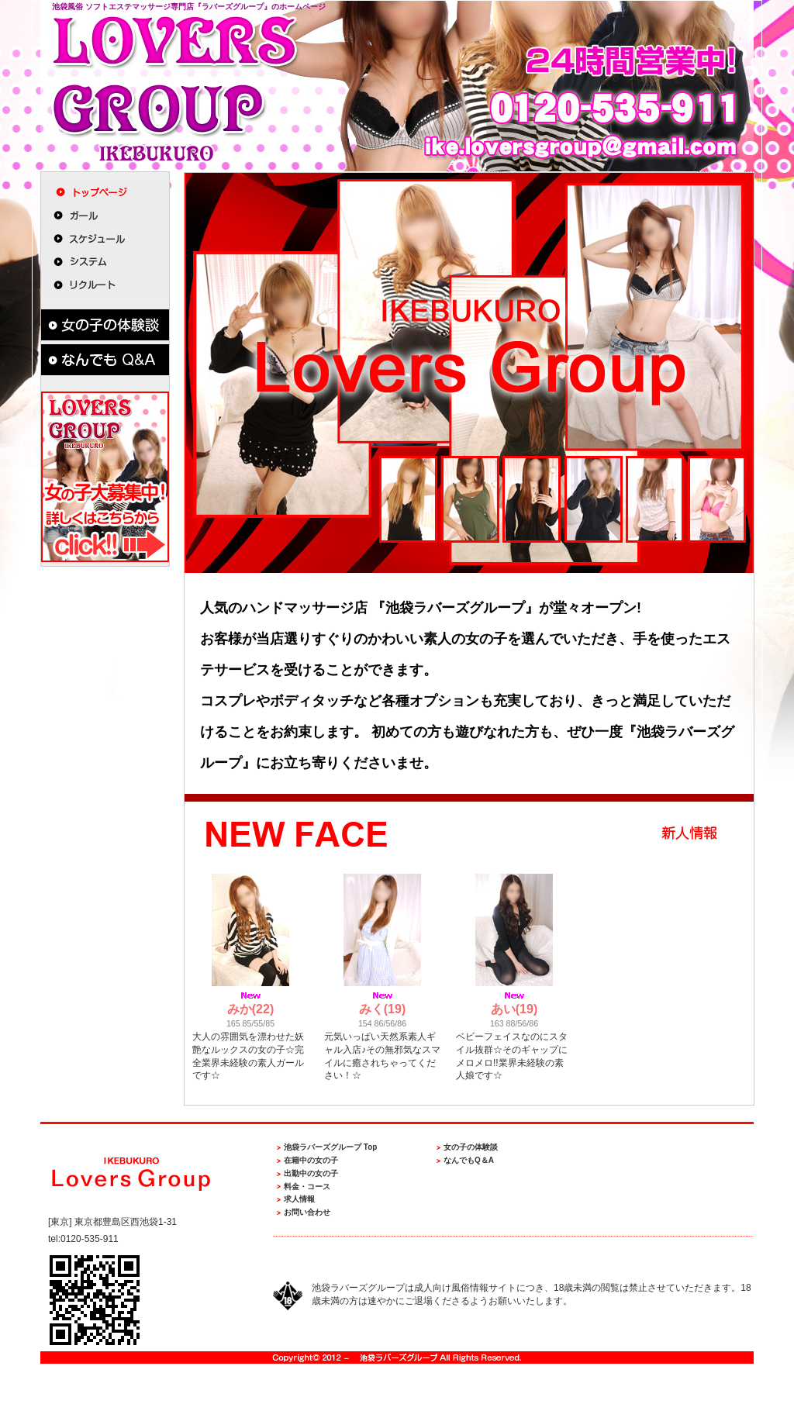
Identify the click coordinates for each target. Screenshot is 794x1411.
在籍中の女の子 (311, 1160)
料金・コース (307, 1186)
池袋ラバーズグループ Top (330, 1147)
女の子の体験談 (471, 1147)
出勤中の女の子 (311, 1173)
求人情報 (299, 1199)
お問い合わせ (307, 1212)
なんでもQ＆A (469, 1160)
